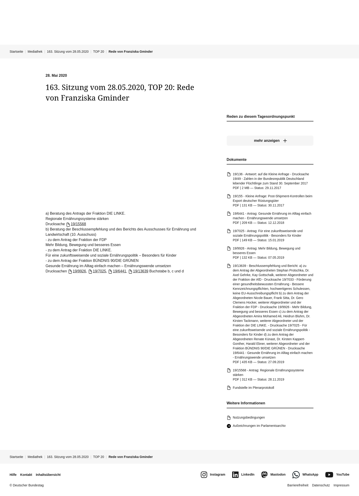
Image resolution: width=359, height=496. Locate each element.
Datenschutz (321, 485)
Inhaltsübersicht (48, 475)
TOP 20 (98, 51)
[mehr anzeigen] (270, 141)
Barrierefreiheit (297, 485)
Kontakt (26, 475)
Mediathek (35, 51)
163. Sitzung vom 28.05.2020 (68, 51)
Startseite (16, 51)
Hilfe (13, 475)
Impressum (341, 485)
